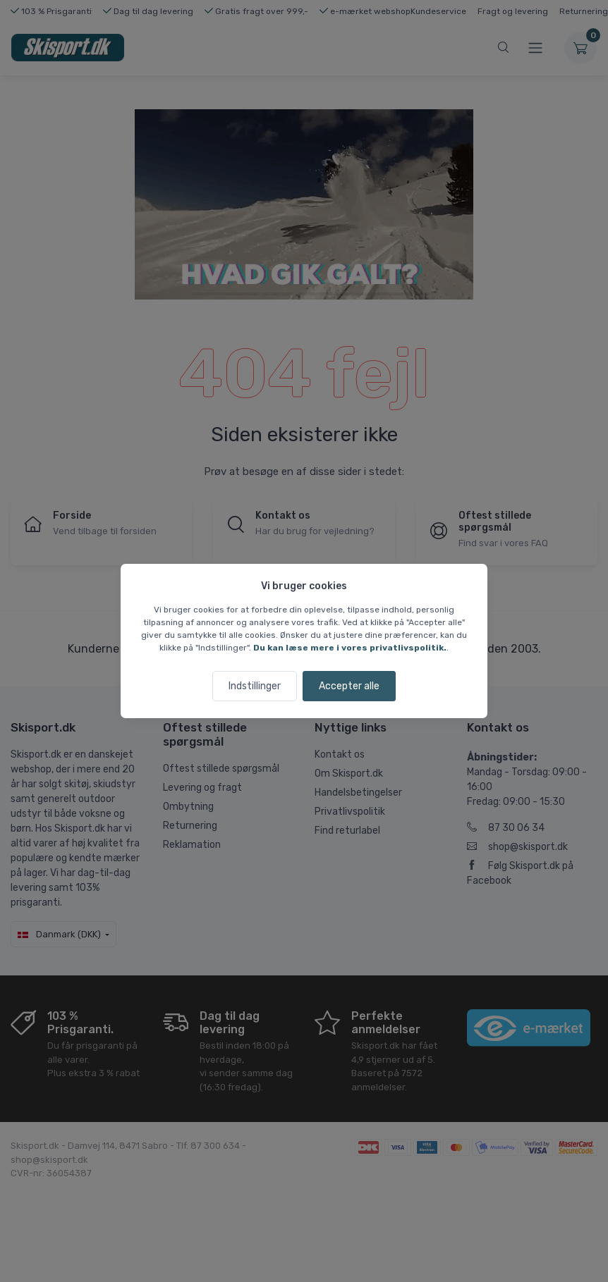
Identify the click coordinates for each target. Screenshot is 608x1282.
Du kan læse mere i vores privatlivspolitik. (349, 648)
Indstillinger (255, 686)
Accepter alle (349, 686)
